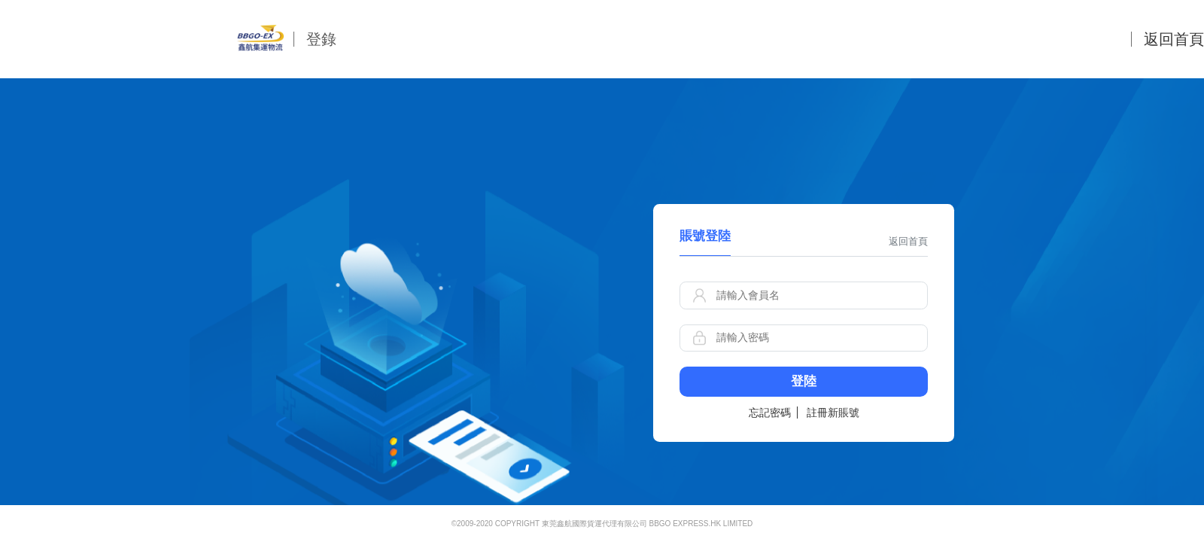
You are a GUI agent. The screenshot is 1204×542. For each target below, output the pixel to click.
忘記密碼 (770, 412)
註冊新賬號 (833, 412)
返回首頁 (1174, 39)
